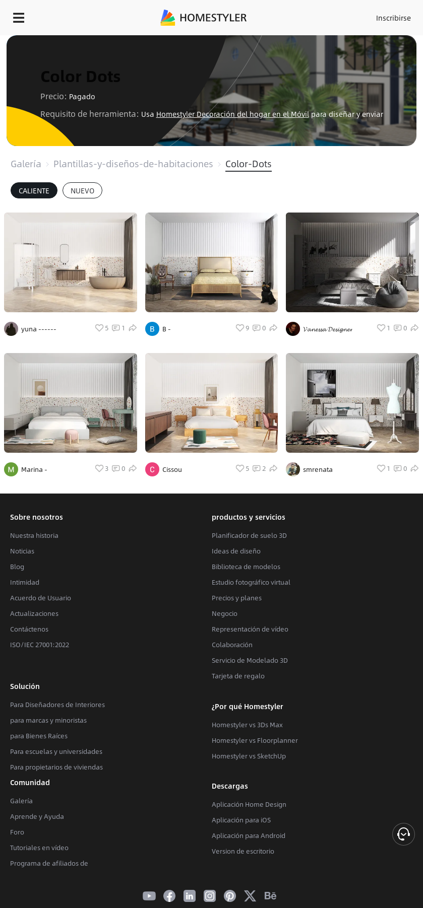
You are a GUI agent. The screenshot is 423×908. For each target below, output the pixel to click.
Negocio (224, 613)
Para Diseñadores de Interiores (57, 705)
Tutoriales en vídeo (39, 848)
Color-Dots (248, 164)
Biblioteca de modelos (246, 567)
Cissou (172, 469)
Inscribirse (393, 17)
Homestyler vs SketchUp (249, 756)
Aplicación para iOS (241, 820)
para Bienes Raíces (39, 736)
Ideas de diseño (236, 551)
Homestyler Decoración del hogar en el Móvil (232, 113)
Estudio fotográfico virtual (251, 582)
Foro (17, 832)
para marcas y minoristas (48, 720)
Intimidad (24, 582)
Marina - (34, 469)
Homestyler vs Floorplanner (255, 740)
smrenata (318, 469)
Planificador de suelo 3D (249, 535)
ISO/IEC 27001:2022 (39, 645)
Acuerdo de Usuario (40, 598)
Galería (26, 164)
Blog (17, 567)
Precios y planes (237, 598)
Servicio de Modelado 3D (250, 660)
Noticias (22, 551)
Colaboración (232, 645)
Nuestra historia (34, 535)
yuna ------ (38, 329)
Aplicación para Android (248, 835)
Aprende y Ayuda (37, 816)
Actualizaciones (34, 613)
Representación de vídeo (250, 629)
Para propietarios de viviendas (56, 767)
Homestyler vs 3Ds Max (247, 725)
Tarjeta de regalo (238, 676)
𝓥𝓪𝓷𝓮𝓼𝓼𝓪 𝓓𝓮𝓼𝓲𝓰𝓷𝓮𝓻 (327, 329)
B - (166, 329)
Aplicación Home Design (249, 804)
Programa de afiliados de (49, 863)
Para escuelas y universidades (56, 751)
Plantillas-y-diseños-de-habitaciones (133, 164)
